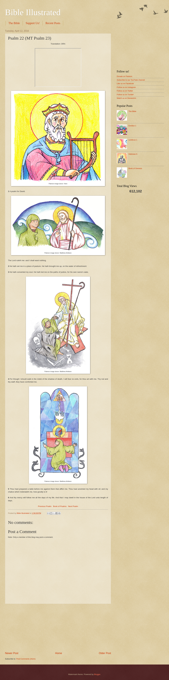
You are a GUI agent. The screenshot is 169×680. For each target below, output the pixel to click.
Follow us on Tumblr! (125, 94)
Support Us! (33, 23)
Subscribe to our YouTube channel (131, 80)
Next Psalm (73, 506)
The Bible (14, 23)
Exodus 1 (132, 126)
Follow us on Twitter (125, 91)
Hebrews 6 (132, 154)
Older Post (105, 653)
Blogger (97, 674)
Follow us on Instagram (126, 87)
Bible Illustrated (33, 12)
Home (58, 653)
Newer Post (11, 653)
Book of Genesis (135, 168)
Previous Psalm (44, 506)
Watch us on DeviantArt (126, 98)
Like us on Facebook (125, 83)
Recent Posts (53, 23)
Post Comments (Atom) (26, 659)
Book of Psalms (59, 506)
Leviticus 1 (132, 140)
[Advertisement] (58, 628)
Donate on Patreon (124, 76)
